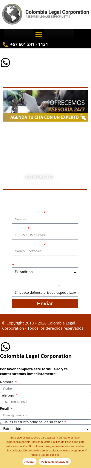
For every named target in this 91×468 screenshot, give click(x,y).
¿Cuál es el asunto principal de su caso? (44, 260)
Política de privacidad (55, 461)
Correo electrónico (27, 244)
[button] (38, 34)
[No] (85, 450)
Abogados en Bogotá (57, 131)
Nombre (7, 382)
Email (5, 408)
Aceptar (30, 461)
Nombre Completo (27, 212)
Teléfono (19, 228)
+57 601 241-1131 (41, 183)
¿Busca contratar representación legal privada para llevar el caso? (43, 283)
